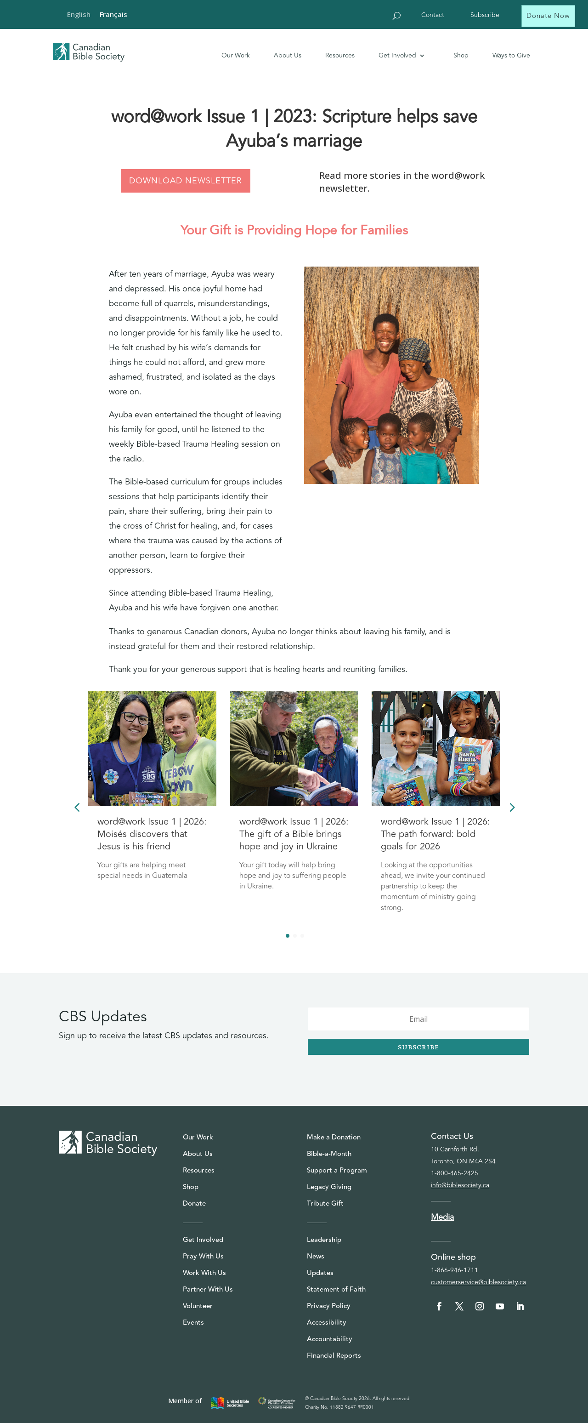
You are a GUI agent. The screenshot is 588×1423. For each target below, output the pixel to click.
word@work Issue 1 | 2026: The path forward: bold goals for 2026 (435, 834)
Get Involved (397, 55)
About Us (287, 55)
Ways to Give (511, 55)
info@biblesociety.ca (460, 1185)
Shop (461, 55)
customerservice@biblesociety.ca (478, 1282)
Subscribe (484, 16)
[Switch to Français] (113, 14)
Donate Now (548, 16)
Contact (432, 16)
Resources (340, 55)
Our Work (235, 55)
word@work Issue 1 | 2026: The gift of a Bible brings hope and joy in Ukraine (294, 834)
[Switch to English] (78, 14)
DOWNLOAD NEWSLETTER (185, 180)
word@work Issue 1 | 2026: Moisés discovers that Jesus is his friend (152, 834)
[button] (511, 806)
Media (442, 1217)
